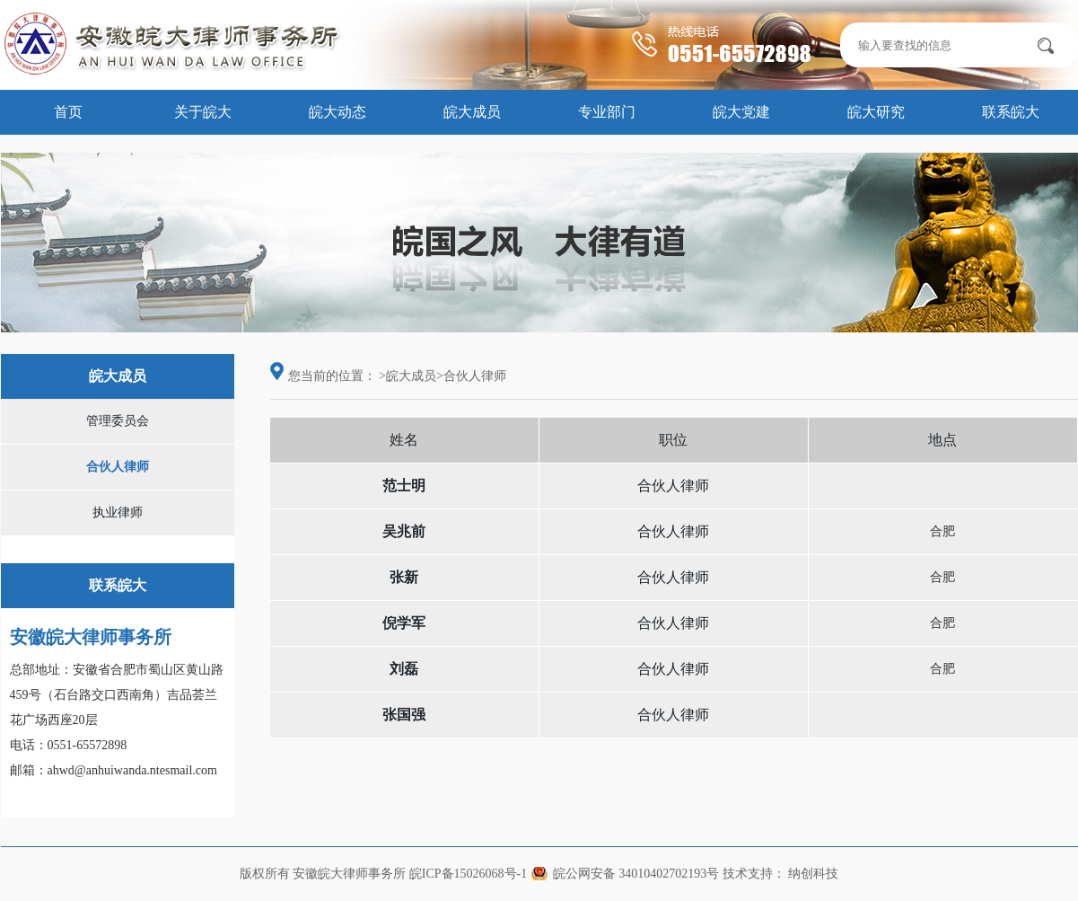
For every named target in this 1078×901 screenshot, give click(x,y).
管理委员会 (117, 421)
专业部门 (606, 111)
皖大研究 (876, 111)
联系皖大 (1010, 111)
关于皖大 (203, 111)
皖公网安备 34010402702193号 (636, 873)
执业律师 (117, 512)
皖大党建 (741, 111)
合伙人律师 (117, 466)
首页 (68, 111)
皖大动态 (337, 111)
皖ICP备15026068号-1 (468, 873)
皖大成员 (472, 111)
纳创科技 (813, 873)
